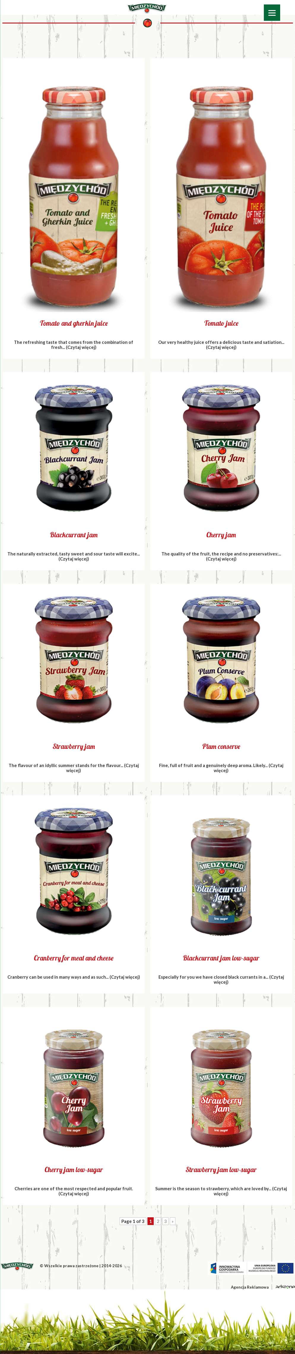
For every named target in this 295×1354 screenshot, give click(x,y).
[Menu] (272, 12)
